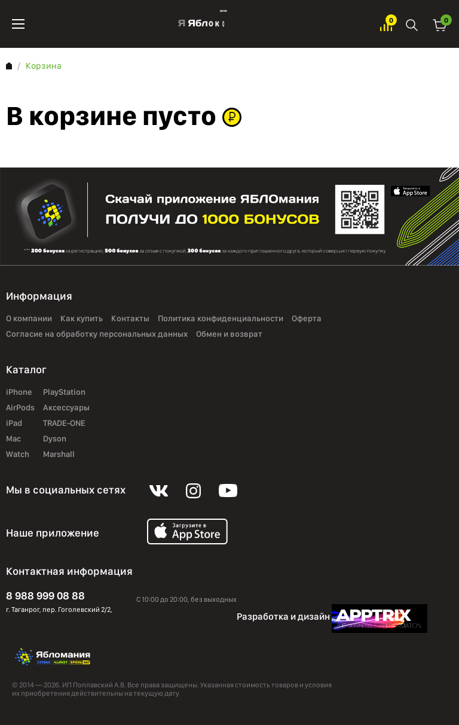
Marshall (59, 454)
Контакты (130, 319)
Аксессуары (66, 408)
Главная (9, 65)
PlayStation (64, 392)
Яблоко (202, 23)
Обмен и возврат (229, 334)
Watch (17, 454)
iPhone (19, 392)
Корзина (440, 24)
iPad (14, 423)
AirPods (20, 408)
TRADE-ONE (64, 423)
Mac (13, 439)
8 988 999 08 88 (45, 595)
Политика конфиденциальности (220, 319)
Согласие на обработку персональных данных (97, 334)
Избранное (386, 24)
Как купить (81, 319)
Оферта (307, 319)
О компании (29, 319)
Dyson (54, 439)
